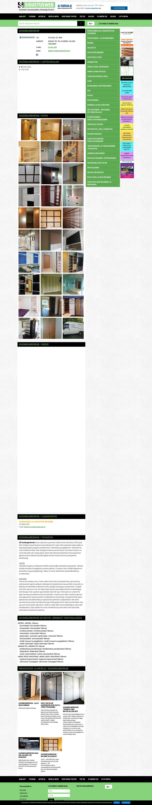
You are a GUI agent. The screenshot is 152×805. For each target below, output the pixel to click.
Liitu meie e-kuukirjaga (108, 24)
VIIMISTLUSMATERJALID (102, 71)
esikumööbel (23, 633)
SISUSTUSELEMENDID (102, 52)
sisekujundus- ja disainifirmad (100, 38)
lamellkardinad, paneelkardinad (30, 649)
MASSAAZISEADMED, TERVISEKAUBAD (101, 158)
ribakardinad (23, 651)
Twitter (91, 791)
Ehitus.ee (23, 799)
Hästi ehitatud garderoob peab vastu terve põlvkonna (50, 705)
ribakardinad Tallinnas (37, 651)
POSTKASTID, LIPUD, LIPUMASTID (99, 129)
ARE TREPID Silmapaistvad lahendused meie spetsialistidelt (127, 136)
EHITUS (102, 95)
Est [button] (91, 24)
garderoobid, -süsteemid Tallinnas (50, 636)
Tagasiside (23, 793)
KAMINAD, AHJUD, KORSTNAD (98, 105)
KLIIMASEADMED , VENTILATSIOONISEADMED (97, 118)
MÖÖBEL (21, 623)
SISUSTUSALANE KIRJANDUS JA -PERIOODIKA (102, 183)
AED (102, 91)
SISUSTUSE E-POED (94, 57)
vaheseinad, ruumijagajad (28, 662)
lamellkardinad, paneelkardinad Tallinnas (57, 649)
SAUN (102, 81)
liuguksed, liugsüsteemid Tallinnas (51, 659)
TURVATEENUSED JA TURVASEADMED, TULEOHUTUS (102, 147)
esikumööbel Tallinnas (38, 633)
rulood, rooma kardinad (27, 654)
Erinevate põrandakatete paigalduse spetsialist (127, 127)
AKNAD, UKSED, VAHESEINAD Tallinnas (52, 656)
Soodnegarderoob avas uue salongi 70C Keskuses (28, 755)
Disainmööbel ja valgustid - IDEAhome (127, 104)
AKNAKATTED (23, 646)
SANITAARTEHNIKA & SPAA (102, 76)
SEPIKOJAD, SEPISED (95, 124)
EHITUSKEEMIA (102, 100)
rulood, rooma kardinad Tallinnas (48, 654)
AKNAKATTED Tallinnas (37, 646)
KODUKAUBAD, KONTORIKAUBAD (102, 86)
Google (96, 791)
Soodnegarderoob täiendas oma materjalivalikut (70, 709)
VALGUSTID (102, 48)
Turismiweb (24, 796)
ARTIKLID (41, 16)
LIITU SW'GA (123, 16)
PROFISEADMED (102, 168)
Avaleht (22, 16)
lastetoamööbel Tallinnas (41, 638)
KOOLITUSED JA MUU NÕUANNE (102, 177)
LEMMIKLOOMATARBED (96, 153)
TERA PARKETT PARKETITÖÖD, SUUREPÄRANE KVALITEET (127, 146)
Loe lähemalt (125, 802)
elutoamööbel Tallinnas (38, 628)
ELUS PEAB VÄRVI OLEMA (127, 92)
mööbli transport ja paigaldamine (30, 641)
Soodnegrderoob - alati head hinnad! (28, 704)
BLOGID (113, 16)
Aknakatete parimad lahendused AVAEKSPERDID (126, 84)
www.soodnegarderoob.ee (59, 51)
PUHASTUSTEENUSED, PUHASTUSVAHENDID (95, 140)
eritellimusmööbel (25, 631)
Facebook (127, 23)
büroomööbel (23, 626)
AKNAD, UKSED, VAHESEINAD (28, 656)
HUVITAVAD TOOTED (69, 16)
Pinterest (123, 23)
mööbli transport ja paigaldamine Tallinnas (59, 641)
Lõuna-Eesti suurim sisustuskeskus (126, 98)
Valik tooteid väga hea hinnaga (27, 708)
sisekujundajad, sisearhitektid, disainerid (100, 32)
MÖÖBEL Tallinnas (31, 623)
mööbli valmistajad (25, 644)
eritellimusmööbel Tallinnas (43, 631)
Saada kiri (52, 47)
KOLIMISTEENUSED (94, 134)
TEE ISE (82, 16)
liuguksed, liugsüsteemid (28, 659)
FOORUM (32, 16)
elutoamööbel (23, 628)
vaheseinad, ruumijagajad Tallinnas (51, 662)
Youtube (131, 23)
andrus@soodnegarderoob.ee (34, 527)
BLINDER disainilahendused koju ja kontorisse (126, 155)
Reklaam (23, 790)
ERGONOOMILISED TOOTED (97, 163)
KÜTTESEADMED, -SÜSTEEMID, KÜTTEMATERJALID (98, 111)
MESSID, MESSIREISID (95, 172)
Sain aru (116, 802)
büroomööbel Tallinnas (38, 626)
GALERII (91, 16)
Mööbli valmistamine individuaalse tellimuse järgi (126, 111)
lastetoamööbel (24, 638)
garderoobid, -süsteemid (27, 636)
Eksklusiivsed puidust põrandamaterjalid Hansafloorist (127, 119)
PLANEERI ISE (102, 16)
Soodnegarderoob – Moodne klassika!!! (49, 755)
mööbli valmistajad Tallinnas (44, 644)
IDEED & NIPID (53, 16)
